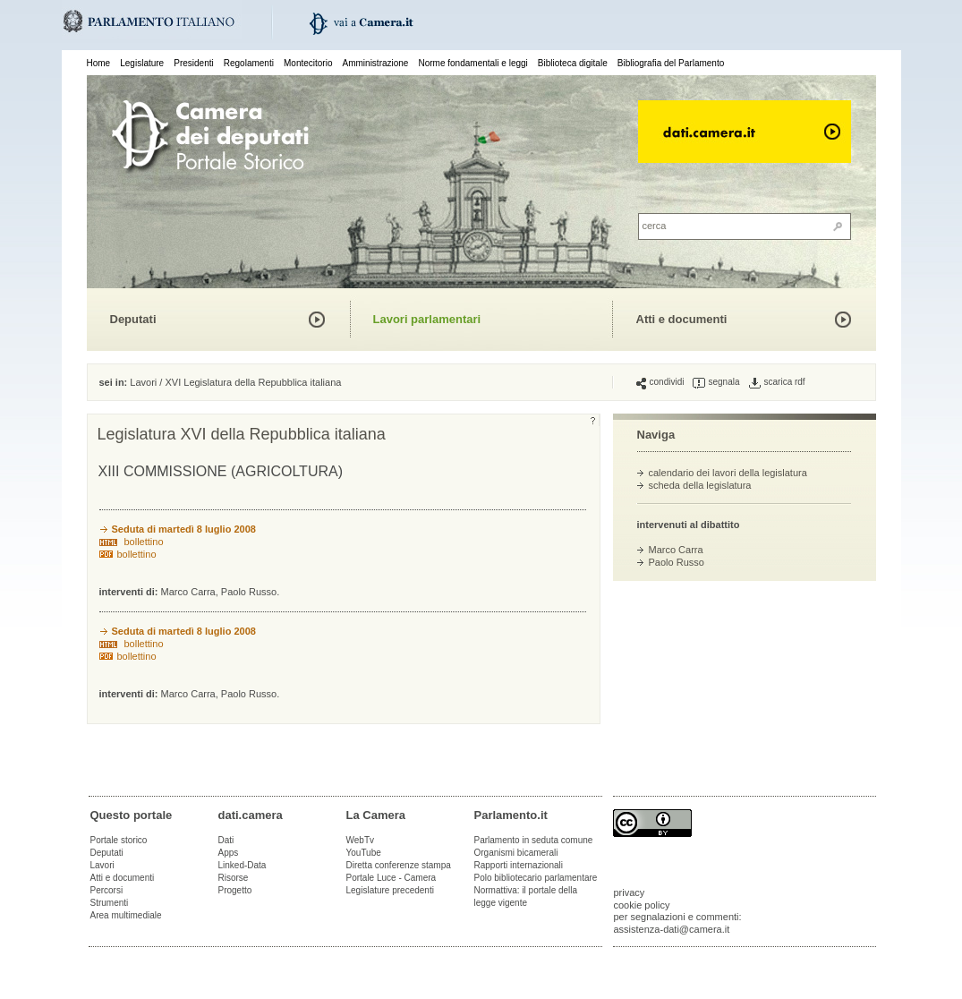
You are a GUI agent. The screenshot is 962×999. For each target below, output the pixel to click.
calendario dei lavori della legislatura (728, 472)
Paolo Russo (676, 562)
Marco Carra (676, 549)
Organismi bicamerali (516, 853)
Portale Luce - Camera (391, 878)
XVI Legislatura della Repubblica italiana (253, 382)
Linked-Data (242, 865)
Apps (228, 853)
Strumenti (109, 903)
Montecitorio (308, 63)
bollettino (144, 541)
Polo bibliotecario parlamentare (536, 878)
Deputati (133, 319)
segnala (716, 382)
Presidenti (193, 63)
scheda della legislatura (700, 485)
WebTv (360, 840)
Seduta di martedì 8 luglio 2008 (184, 529)
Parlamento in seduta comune (533, 840)
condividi (660, 382)
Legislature (142, 63)
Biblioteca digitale (573, 63)
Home (99, 63)
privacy (629, 892)
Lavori (143, 382)
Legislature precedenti (390, 890)
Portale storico (119, 840)
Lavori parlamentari (427, 319)
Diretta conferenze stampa (398, 865)
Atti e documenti (682, 319)
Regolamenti (249, 63)
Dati (226, 840)
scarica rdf (777, 382)
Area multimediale (126, 915)
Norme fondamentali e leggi (473, 63)
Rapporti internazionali (519, 865)
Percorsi (106, 890)
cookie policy (642, 905)
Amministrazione (376, 63)
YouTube (363, 853)
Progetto (235, 890)
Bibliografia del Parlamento (671, 63)
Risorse (233, 878)
